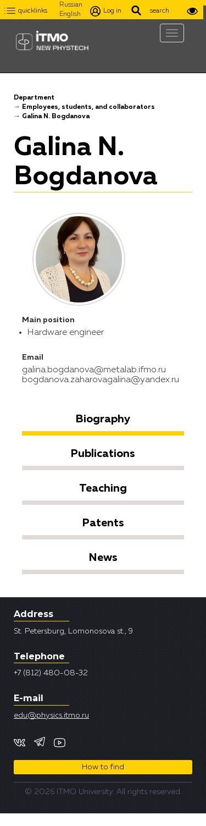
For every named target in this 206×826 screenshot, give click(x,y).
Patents (103, 522)
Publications (103, 453)
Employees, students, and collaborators (88, 107)
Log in (105, 11)
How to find (103, 767)
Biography (103, 419)
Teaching (103, 488)
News (103, 557)
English (70, 14)
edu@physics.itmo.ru (51, 715)
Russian (70, 5)
